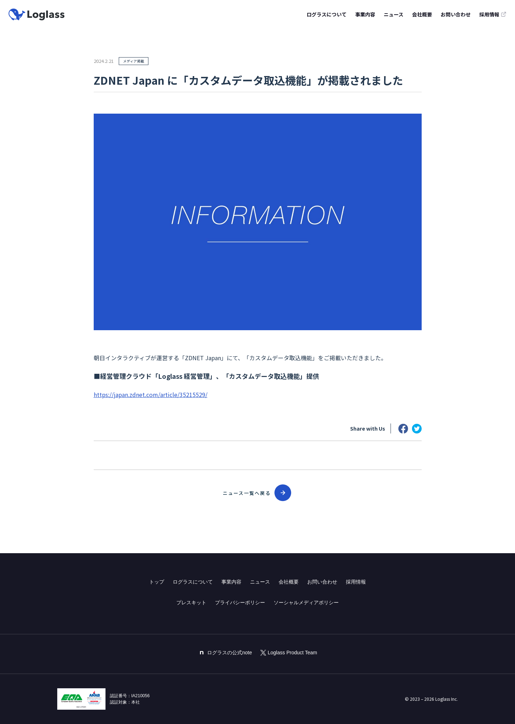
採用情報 (356, 582)
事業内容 (365, 14)
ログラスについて (326, 14)
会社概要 (422, 14)
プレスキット (191, 602)
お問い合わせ (456, 14)
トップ (156, 582)
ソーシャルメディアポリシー (306, 602)
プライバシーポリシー (240, 602)
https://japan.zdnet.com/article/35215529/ (150, 394)
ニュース (393, 14)
